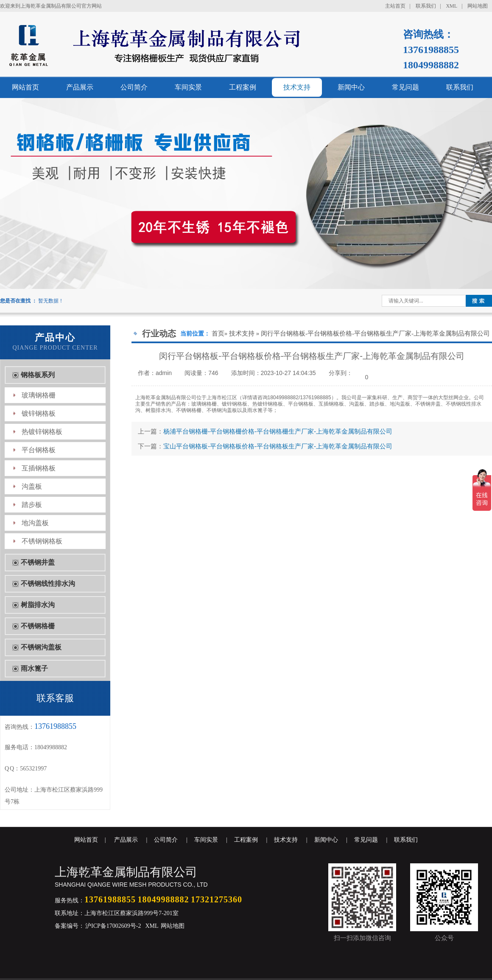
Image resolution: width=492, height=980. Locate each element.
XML (451, 6)
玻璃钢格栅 (39, 395)
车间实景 (188, 87)
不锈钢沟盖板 (41, 647)
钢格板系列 (38, 374)
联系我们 (426, 6)
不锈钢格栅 (38, 626)
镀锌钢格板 (39, 413)
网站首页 (25, 87)
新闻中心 (351, 87)
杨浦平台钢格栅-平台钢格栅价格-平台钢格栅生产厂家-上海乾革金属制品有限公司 (277, 431)
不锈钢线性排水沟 (48, 583)
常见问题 (405, 87)
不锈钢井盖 (38, 562)
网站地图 (477, 6)
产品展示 (79, 87)
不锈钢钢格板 (42, 541)
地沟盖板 (35, 522)
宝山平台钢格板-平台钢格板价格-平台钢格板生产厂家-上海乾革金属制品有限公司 (277, 446)
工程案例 (242, 87)
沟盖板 (32, 486)
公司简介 (134, 87)
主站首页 (395, 6)
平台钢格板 (39, 450)
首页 (218, 333)
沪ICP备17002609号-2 (112, 926)
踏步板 (32, 504)
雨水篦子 (34, 668)
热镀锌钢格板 (42, 431)
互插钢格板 (39, 468)
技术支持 (296, 87)
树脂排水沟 (38, 604)
